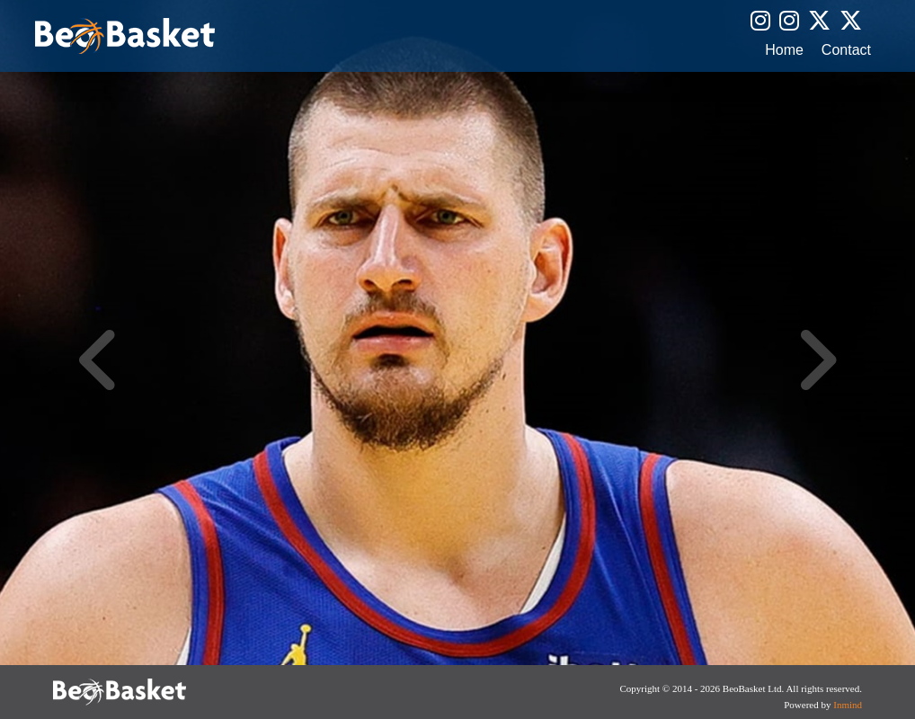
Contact (846, 50)
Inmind (847, 704)
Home (784, 50)
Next (816, 359)
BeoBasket (125, 36)
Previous (99, 359)
